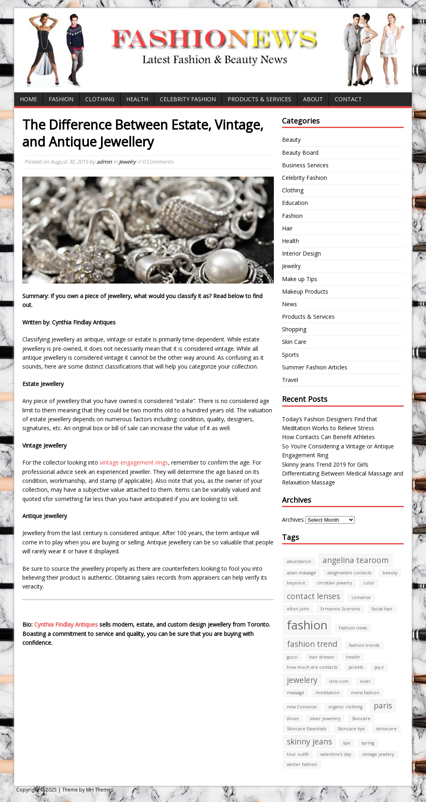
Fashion (61, 99)
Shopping (294, 329)
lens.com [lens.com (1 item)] (339, 681)
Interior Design (301, 253)
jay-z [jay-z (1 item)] (379, 667)
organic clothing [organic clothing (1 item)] (345, 707)
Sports (290, 354)
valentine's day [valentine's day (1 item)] (335, 754)
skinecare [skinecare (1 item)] (386, 729)
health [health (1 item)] (353, 657)
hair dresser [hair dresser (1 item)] (322, 657)
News (289, 304)
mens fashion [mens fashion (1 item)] (365, 692)
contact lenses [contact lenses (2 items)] (313, 596)
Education (295, 203)
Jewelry (127, 161)
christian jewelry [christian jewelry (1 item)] (334, 583)
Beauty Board (300, 152)
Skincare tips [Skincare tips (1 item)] (351, 729)
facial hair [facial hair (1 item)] (382, 609)
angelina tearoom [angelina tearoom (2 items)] (356, 560)
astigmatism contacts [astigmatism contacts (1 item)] (349, 573)
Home (28, 99)
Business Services (305, 165)
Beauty (291, 139)
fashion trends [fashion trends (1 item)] (364, 645)
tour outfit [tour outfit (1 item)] (298, 754)
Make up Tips (299, 279)
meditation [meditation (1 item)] (328, 692)
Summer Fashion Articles (314, 367)
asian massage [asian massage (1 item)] (301, 573)
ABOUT (313, 99)
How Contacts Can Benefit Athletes (328, 437)
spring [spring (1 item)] (367, 743)
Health (137, 99)
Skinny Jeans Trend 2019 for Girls (325, 464)
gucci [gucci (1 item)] (292, 657)
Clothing (99, 99)
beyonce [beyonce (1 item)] (296, 583)
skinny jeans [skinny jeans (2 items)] (309, 741)
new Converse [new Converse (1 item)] (302, 707)
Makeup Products (305, 291)
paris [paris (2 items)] (383, 705)
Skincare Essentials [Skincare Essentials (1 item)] (306, 729)
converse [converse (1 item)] (361, 597)
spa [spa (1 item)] (346, 743)
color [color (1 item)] (368, 583)
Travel (290, 380)
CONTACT (348, 99)
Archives (293, 519)
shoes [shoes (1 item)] (293, 718)
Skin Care (294, 342)
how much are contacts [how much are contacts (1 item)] (312, 667)
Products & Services (259, 99)
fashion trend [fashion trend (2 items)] (312, 644)
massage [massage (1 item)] (295, 692)
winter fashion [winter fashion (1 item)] (302, 764)
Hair (287, 228)
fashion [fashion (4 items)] (307, 625)
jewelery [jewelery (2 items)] (302, 680)
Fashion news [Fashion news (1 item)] (353, 628)
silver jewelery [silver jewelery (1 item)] (325, 718)
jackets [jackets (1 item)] (356, 667)
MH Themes (99, 789)
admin (104, 161)
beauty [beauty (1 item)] (390, 573)
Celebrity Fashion (188, 99)
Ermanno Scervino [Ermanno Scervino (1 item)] (340, 609)
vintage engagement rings (134, 462)
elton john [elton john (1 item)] (298, 609)
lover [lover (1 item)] (365, 681)
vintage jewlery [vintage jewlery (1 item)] (378, 754)
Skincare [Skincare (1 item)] (361, 718)
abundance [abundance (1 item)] (299, 561)
